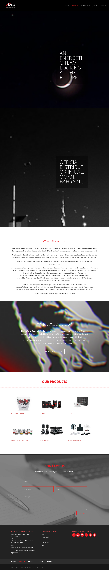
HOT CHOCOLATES (19, 440)
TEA (70, 413)
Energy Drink (45, 537)
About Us (75, 5)
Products (84, 5)
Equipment (45, 540)
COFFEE (43, 413)
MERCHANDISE (74, 440)
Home (67, 5)
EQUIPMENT (45, 440)
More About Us (53, 351)
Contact (96, 5)
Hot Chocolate (46, 543)
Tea (43, 545)
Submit (81, 513)
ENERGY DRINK (17, 413)
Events (103, 5)
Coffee (44, 534)
